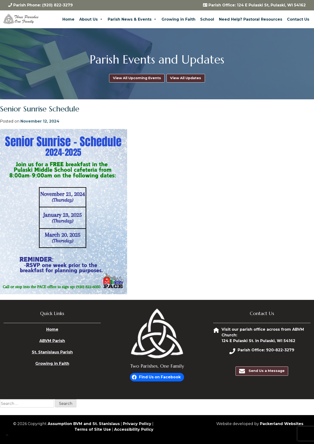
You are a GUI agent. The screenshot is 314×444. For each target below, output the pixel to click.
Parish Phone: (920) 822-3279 (40, 5)
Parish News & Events (132, 19)
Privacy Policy (137, 423)
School (207, 19)
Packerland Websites (281, 423)
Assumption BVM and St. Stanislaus (84, 423)
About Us (91, 19)
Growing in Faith (178, 19)
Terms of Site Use (92, 429)
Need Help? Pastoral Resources (250, 19)
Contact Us (298, 19)
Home (68, 19)
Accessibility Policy (133, 429)
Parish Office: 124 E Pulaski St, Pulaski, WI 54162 (254, 5)
